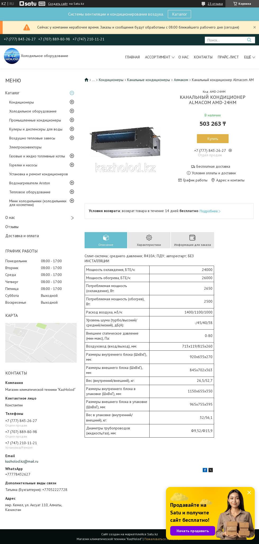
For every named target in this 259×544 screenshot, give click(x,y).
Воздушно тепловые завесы (32, 138)
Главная (132, 57)
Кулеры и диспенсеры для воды (35, 129)
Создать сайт (58, 4)
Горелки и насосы (23, 165)
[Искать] (249, 40)
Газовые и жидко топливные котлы (37, 156)
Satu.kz (152, 534)
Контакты (203, 57)
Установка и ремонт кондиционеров (38, 174)
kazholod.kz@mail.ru (21, 461)
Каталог (179, 14)
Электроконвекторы (25, 147)
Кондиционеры (21, 102)
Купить (212, 138)
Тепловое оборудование (29, 192)
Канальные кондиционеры (148, 80)
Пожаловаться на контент (163, 539)
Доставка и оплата (22, 235)
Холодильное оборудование (33, 111)
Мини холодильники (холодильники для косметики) (37, 203)
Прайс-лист (228, 57)
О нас (183, 57)
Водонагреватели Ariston (29, 183)
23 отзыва (215, 4)
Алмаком (181, 80)
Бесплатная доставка (213, 166)
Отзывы (11, 226)
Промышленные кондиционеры (35, 120)
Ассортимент (157, 57)
